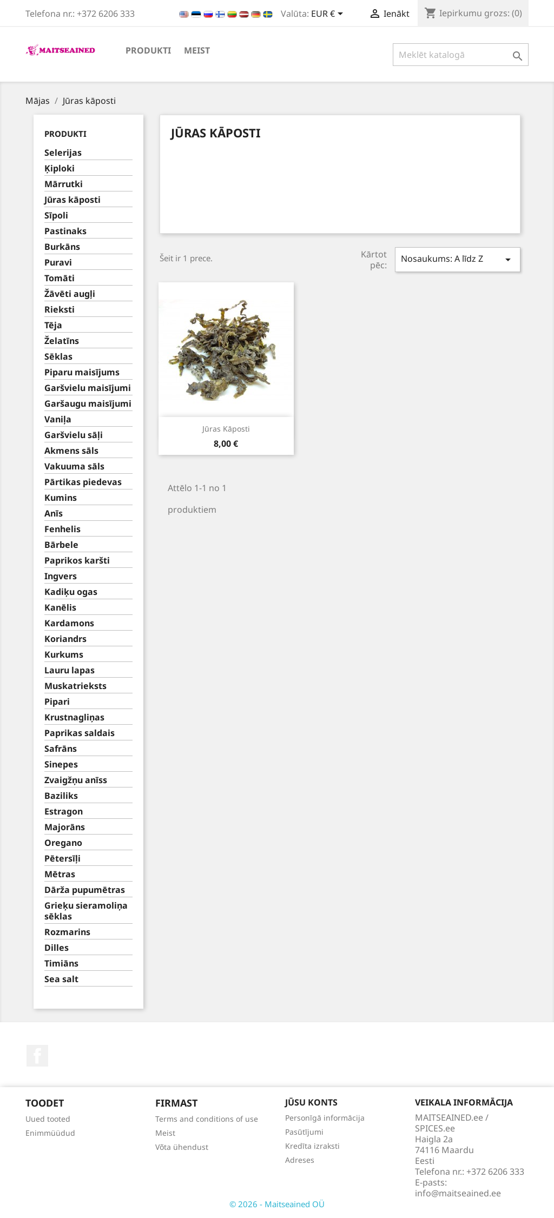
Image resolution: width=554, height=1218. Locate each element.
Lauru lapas (69, 670)
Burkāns (62, 247)
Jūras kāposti (72, 200)
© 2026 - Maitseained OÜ (277, 1204)
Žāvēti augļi (69, 294)
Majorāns (64, 827)
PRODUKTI (148, 50)
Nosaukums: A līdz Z (458, 259)
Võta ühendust (181, 1147)
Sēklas (58, 356)
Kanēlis (60, 607)
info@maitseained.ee (458, 1193)
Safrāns (60, 748)
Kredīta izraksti (312, 1146)
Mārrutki (63, 184)
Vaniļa (57, 419)
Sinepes (61, 764)
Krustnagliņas (74, 717)
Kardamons (69, 623)
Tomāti (59, 278)
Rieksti (59, 309)
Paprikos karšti (77, 560)
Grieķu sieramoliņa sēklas (86, 911)
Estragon (63, 811)
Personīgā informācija (325, 1118)
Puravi (58, 262)
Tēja (53, 325)
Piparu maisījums (82, 372)
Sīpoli (56, 215)
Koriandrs (65, 639)
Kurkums (63, 654)
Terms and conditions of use (206, 1119)
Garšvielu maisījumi (87, 388)
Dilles (56, 948)
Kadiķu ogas (70, 592)
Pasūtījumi (304, 1132)
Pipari (57, 701)
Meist (197, 50)
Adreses (299, 1160)
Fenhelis (62, 529)
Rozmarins (67, 932)
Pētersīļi (62, 858)
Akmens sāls (71, 450)
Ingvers (60, 576)
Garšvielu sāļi (73, 435)
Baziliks (61, 796)
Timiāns (61, 963)
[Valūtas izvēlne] (329, 14)
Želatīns (61, 341)
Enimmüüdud (50, 1133)
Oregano (63, 843)
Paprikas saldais (79, 733)
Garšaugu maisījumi (87, 403)
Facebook (37, 1056)
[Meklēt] (461, 54)
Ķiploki (59, 168)
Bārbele (61, 545)
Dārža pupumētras (84, 890)
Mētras (59, 874)
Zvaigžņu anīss (75, 780)
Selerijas (63, 152)
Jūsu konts (311, 1102)
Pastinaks (65, 231)
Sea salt (61, 979)
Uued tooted (47, 1119)
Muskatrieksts (75, 686)
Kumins (60, 498)
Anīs (53, 513)
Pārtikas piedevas (83, 482)
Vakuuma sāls (74, 466)
